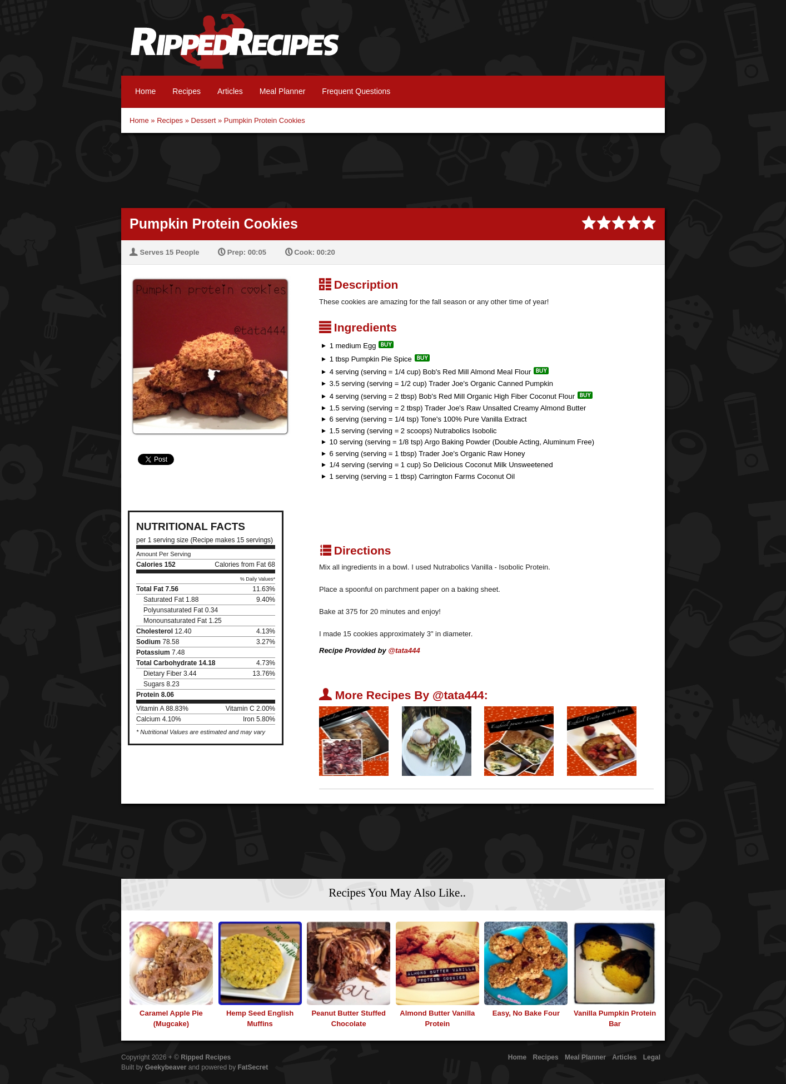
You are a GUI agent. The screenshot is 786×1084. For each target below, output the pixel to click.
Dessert (203, 120)
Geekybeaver (166, 1067)
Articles (230, 91)
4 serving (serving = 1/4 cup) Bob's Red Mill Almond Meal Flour (430, 372)
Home (145, 91)
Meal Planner (283, 91)
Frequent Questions (356, 91)
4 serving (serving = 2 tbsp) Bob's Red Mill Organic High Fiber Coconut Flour (452, 396)
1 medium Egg (353, 345)
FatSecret (253, 1067)
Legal (651, 1057)
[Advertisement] (393, 169)
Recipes (186, 91)
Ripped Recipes (235, 47)
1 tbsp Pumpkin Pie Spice (371, 359)
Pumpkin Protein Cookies (264, 120)
